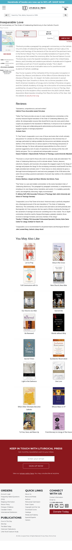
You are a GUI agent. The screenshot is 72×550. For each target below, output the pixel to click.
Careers (27, 520)
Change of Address (7, 507)
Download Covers (31, 510)
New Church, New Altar (59, 285)
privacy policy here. (27, 473)
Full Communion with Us (29, 285)
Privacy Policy (44, 536)
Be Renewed (29, 333)
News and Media (30, 497)
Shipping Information (8, 502)
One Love (58, 381)
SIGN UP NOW (36, 466)
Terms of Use (52, 536)
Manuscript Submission (32, 502)
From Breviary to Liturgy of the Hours (58, 432)
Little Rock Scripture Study (9, 532)
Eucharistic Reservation (58, 359)
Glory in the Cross (58, 263)
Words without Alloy (58, 333)
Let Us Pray (29, 263)
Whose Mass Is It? (58, 407)
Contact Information (56, 497)
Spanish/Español (30, 517)
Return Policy (5, 504)
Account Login (6, 494)
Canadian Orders (6, 510)
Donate (65, 7)
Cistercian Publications (8, 529)
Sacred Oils (59, 311)
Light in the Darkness (29, 381)
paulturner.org (33, 96)
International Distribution (9, 512)
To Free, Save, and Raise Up (29, 432)
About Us (28, 494)
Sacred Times (29, 359)
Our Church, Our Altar (29, 311)
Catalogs (28, 512)
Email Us (52, 500)
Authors (27, 499)
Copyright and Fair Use (32, 507)
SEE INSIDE (7, 54)
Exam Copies (29, 504)
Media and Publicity (31, 515)
